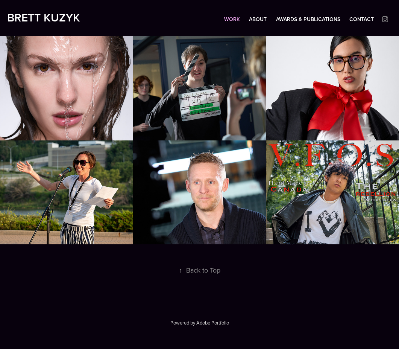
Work (232, 19)
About (258, 19)
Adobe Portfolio (212, 322)
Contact (361, 19)
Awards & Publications (308, 19)
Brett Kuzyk (43, 17)
